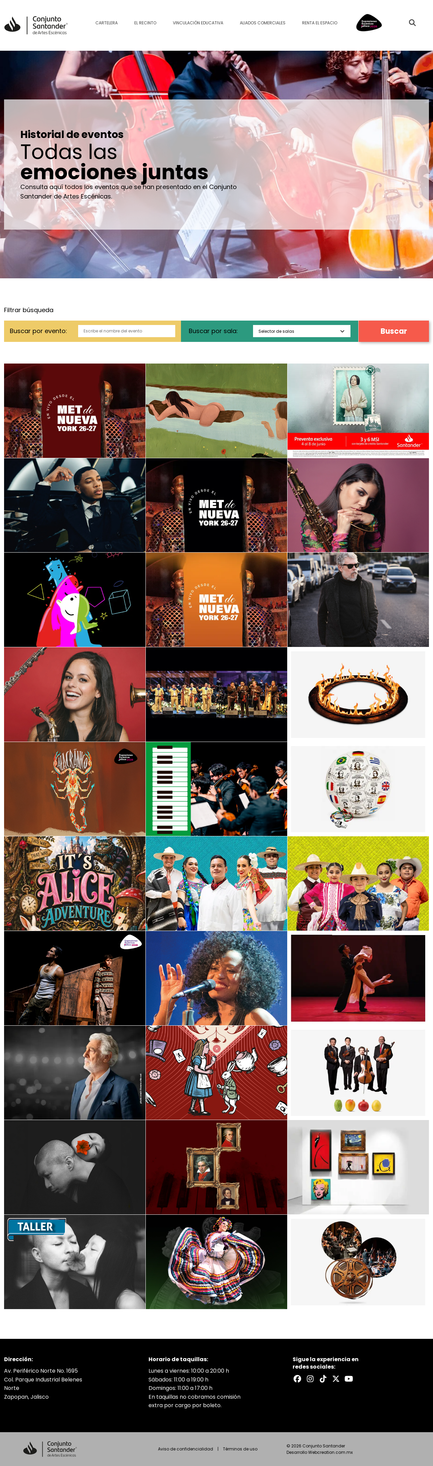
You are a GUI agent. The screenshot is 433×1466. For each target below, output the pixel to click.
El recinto (145, 23)
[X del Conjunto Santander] (336, 1378)
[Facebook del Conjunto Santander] (297, 1378)
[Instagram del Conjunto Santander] (310, 1378)
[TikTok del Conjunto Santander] (323, 1378)
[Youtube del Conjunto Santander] (349, 1378)
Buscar (394, 331)
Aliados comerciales (263, 23)
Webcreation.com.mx (330, 1452)
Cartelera (106, 23)
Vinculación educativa (198, 23)
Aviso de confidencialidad (185, 1449)
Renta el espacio (319, 23)
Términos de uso (240, 1449)
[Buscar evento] (412, 22)
